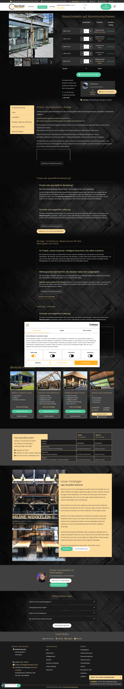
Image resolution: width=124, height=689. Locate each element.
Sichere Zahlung (51, 666)
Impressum (49, 670)
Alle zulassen (86, 363)
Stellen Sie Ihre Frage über (10, 685)
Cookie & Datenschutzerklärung (70, 687)
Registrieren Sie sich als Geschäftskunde (51, 231)
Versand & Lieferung (52, 663)
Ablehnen (38, 363)
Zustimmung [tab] (37, 330)
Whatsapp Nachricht (59, 585)
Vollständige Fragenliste (62, 625)
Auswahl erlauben (62, 363)
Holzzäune (83, 673)
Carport (82, 666)
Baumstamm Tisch (86, 670)
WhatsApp (42, 7)
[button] (51, 62)
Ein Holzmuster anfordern (93, 92)
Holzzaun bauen (85, 660)
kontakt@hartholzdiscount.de (29, 665)
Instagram (69, 639)
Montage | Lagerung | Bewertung (21, 122)
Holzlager (52, 6)
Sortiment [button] (31, 6)
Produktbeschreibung (18, 108)
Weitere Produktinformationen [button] (52, 163)
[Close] (120, 677)
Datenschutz (50, 653)
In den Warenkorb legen (88, 75)
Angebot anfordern (22, 411)
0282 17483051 (24, 662)
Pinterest (78, 639)
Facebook (59, 639)
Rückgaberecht (50, 656)
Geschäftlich (15, 117)
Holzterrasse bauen (86, 653)
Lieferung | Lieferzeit (18, 127)
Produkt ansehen (22, 416)
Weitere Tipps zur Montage (47, 296)
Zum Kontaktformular (81, 549)
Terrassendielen (85, 663)
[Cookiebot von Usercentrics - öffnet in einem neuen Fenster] (90, 325)
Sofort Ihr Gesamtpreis (107, 92)
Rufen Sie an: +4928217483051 (60, 580)
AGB (47, 650)
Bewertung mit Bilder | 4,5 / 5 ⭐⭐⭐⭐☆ (66, 6)
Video (13, 112)
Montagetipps (84, 650)
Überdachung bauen (86, 656)
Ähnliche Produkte (17, 131)
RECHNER (106, 6)
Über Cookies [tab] (87, 330)
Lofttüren (83, 676)
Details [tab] (62, 330)
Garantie (48, 660)
